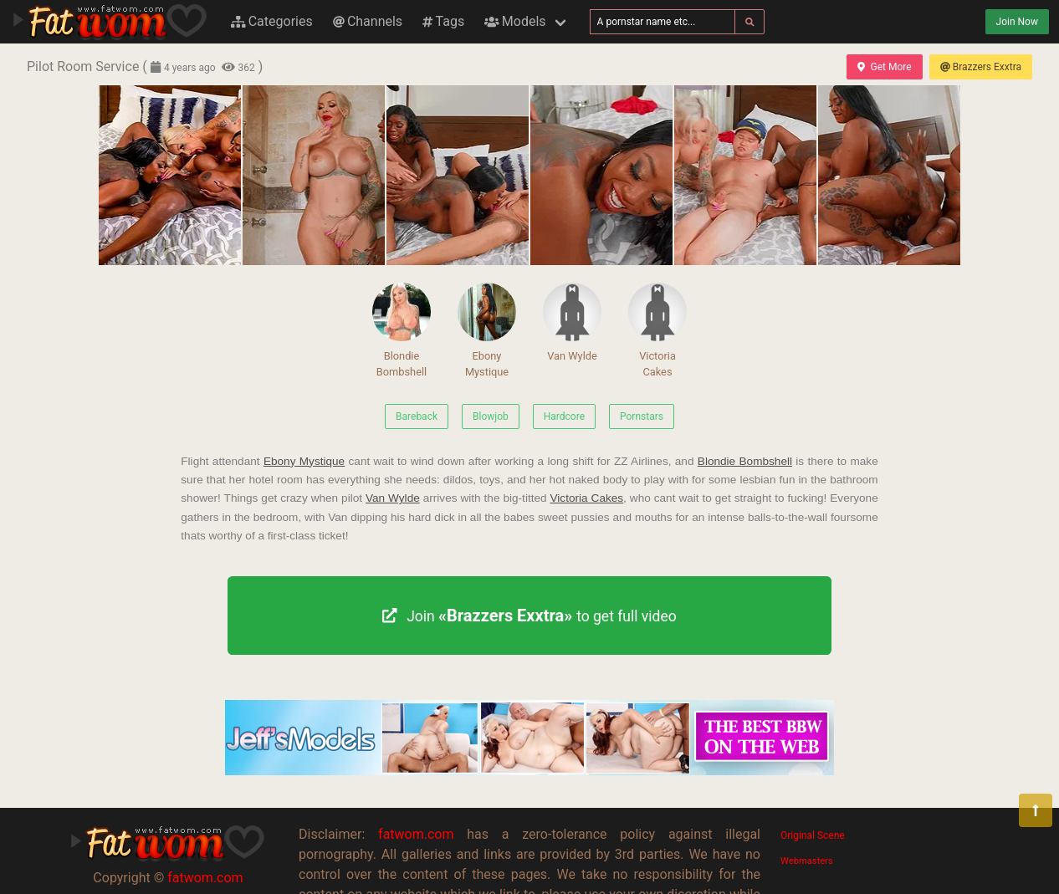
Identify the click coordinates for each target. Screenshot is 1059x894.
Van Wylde (572, 322)
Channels (367, 21)
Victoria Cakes (657, 330)
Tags (443, 21)
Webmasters (806, 861)
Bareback (416, 416)
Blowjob (491, 416)
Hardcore (564, 416)
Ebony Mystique (487, 330)
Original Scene (812, 835)
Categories (272, 21)
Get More (884, 67)
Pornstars (641, 416)
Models (514, 21)
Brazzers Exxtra (980, 67)
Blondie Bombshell (401, 330)
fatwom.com (205, 878)
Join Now (1017, 22)
